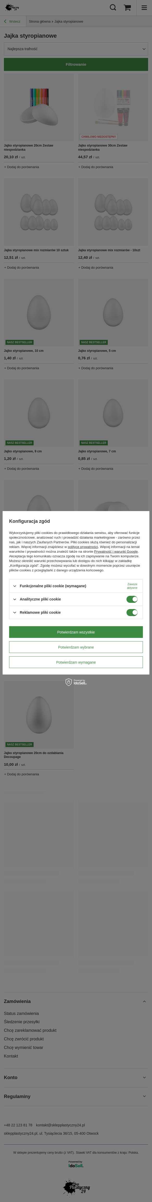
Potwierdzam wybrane (76, 647)
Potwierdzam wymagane (76, 662)
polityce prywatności (83, 547)
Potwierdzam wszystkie (76, 632)
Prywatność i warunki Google (116, 551)
